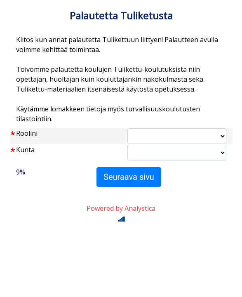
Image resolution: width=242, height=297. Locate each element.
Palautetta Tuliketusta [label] (121, 15)
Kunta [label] (25, 149)
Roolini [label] (27, 133)
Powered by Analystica (121, 208)
